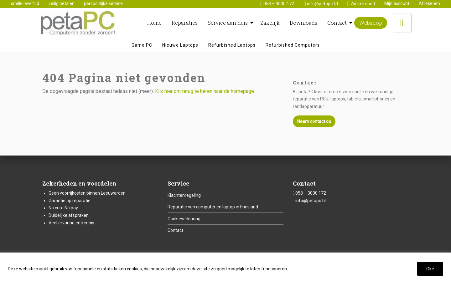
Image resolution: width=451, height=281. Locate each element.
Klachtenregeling (184, 195)
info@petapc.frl (310, 200)
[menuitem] (154, 23)
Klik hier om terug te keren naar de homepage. (205, 91)
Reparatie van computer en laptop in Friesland (213, 206)
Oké (430, 268)
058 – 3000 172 (310, 193)
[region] (225, 267)
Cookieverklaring (184, 218)
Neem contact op (314, 121)
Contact (175, 230)
